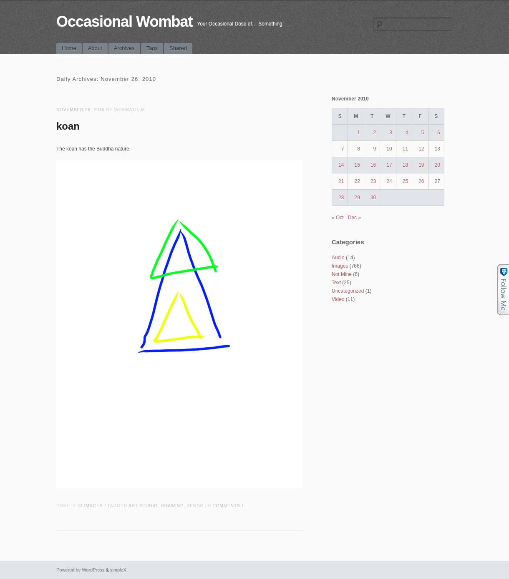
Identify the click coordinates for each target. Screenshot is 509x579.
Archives (124, 48)
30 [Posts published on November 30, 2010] (373, 198)
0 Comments (224, 506)
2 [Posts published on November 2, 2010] (374, 132)
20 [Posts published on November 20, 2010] (437, 165)
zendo (195, 506)
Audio (338, 258)
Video (338, 299)
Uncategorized (348, 291)
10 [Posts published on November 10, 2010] (389, 149)
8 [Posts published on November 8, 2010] (358, 149)
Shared (178, 48)
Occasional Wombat (124, 21)
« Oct (338, 218)
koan (68, 126)
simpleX (118, 569)
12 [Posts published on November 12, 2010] (421, 149)
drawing (172, 506)
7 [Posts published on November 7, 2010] (342, 149)
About (95, 48)
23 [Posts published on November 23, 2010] (373, 181)
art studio (143, 506)
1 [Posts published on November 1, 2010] (358, 132)
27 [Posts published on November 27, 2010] (437, 181)
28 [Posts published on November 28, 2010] (341, 198)
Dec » (354, 218)
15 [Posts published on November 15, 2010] (357, 165)
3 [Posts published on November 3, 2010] (390, 132)
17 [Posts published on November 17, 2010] (389, 165)
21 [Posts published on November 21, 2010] (341, 181)
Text (336, 283)
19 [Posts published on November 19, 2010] (421, 165)
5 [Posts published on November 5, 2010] (422, 132)
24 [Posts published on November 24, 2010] (389, 181)
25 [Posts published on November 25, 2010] (405, 181)
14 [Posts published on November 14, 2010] (341, 165)
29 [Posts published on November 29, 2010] (357, 198)
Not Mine (342, 274)
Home (69, 48)
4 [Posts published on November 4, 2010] (406, 132)
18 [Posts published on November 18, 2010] (405, 165)
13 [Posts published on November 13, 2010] (437, 149)
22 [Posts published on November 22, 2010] (357, 181)
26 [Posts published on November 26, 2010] (421, 181)
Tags (152, 48)
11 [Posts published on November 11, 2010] (405, 149)
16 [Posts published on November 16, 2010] (373, 165)
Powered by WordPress (80, 569)
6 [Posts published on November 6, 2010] (438, 132)
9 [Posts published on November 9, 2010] (374, 149)
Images (93, 506)
